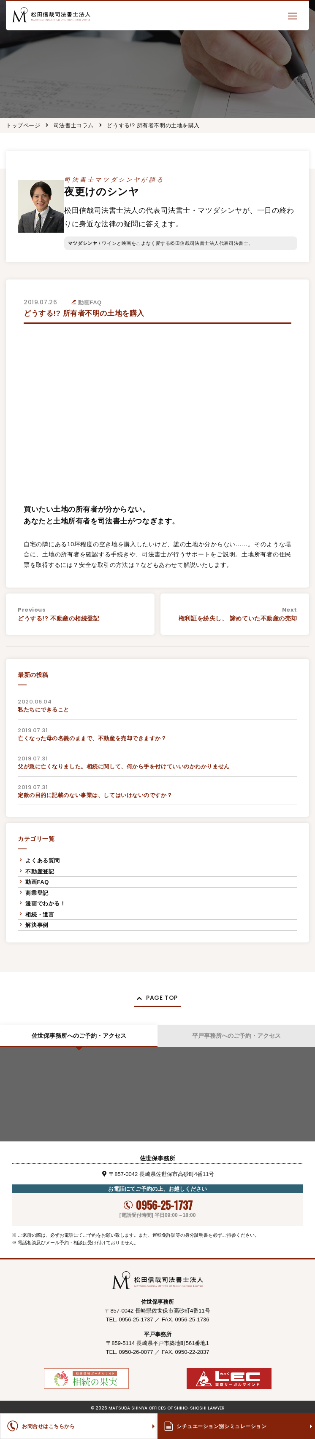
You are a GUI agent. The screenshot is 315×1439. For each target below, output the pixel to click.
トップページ (23, 125)
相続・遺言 (39, 914)
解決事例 (36, 925)
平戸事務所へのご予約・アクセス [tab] (236, 1035)
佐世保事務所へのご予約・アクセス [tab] (79, 1035)
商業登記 (36, 893)
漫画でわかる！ (45, 903)
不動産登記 (39, 871)
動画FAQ (37, 882)
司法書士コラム (74, 125)
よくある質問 (42, 860)
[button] (292, 15)
